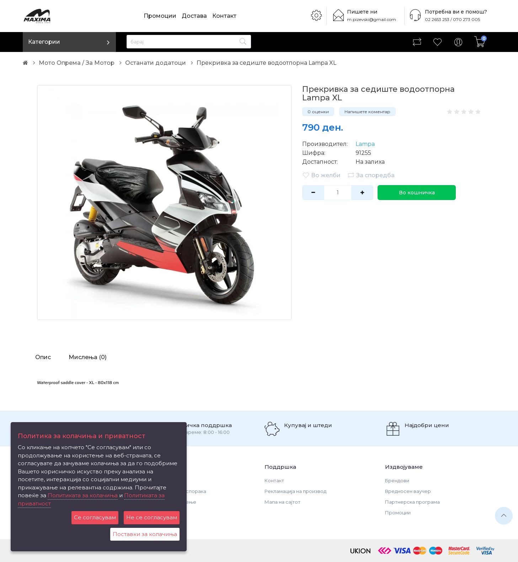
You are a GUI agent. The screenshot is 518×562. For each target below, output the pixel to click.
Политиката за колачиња (83, 495)
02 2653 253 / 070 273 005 (452, 19)
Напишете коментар (367, 111)
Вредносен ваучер (408, 491)
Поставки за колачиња (145, 534)
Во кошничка (417, 192)
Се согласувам (95, 517)
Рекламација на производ (295, 491)
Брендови (397, 480)
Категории (44, 41)
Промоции (160, 15)
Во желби (321, 175)
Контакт (224, 15)
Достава (194, 15)
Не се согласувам (151, 517)
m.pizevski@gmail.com (371, 19)
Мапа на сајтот (282, 502)
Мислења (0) (88, 357)
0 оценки (318, 111)
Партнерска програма (412, 502)
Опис (43, 357)
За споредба (371, 175)
